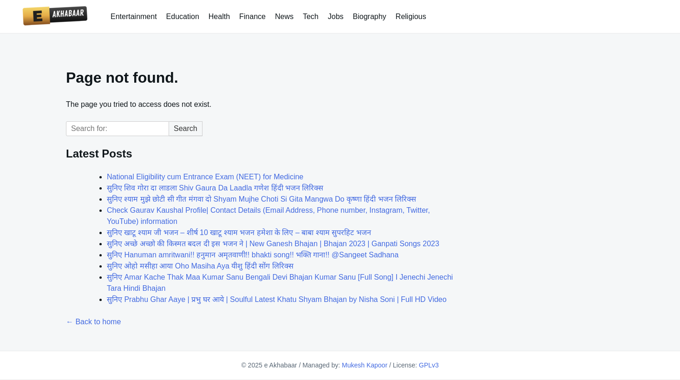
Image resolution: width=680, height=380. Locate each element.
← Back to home (93, 322)
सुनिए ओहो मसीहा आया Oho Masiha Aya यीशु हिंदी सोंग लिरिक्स (200, 266)
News (284, 16)
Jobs (336, 16)
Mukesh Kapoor (364, 365)
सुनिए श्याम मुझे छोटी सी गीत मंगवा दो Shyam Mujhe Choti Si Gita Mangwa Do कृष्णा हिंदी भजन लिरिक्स (261, 199)
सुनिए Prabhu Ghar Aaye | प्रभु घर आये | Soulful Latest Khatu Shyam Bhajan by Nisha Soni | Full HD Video (276, 299)
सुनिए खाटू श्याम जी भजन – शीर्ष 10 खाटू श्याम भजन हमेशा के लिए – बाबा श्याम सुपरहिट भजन (239, 232)
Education (182, 16)
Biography (369, 16)
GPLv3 (429, 365)
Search (185, 128)
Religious (411, 16)
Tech (311, 16)
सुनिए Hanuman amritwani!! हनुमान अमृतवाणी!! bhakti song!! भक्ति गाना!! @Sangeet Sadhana (253, 255)
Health (219, 16)
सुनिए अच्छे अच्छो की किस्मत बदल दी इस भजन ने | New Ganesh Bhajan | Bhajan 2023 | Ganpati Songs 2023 (273, 244)
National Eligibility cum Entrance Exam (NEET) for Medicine (205, 177)
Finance (252, 16)
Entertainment (134, 16)
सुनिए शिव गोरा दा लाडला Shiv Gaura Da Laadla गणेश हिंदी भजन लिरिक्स (215, 188)
